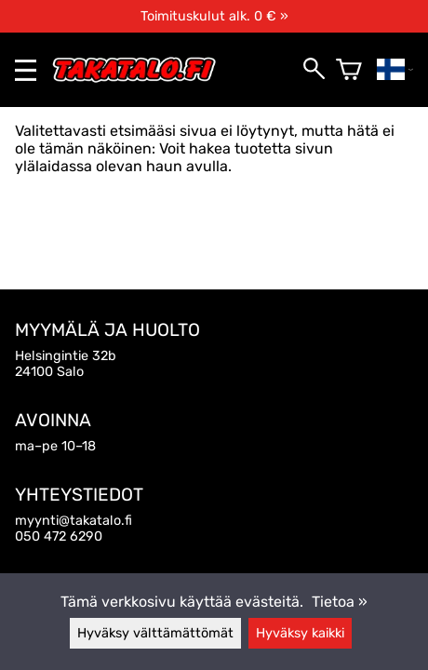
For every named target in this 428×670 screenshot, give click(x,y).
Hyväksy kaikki (300, 633)
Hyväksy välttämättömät (155, 633)
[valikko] (25, 70)
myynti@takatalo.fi (73, 521)
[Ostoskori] (349, 70)
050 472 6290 (58, 536)
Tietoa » (340, 601)
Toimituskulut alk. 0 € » (214, 16)
